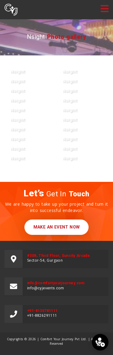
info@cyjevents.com (45, 288)
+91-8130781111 (42, 311)
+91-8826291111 (42, 315)
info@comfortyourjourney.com (56, 283)
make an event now (56, 227)
